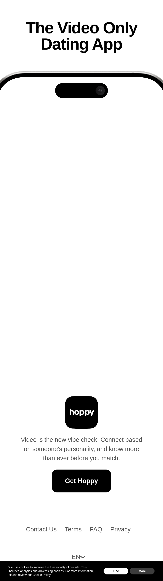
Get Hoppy (81, 481)
